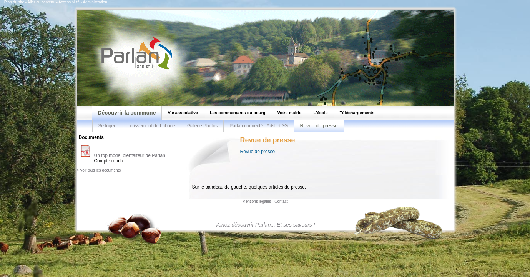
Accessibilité (69, 2)
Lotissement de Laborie (151, 125)
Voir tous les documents (100, 170)
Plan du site (14, 2)
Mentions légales (256, 201)
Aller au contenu (41, 2)
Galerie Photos (202, 125)
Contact (280, 201)
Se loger (107, 125)
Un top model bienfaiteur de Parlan (129, 155)
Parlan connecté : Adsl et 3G (258, 125)
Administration (95, 2)
